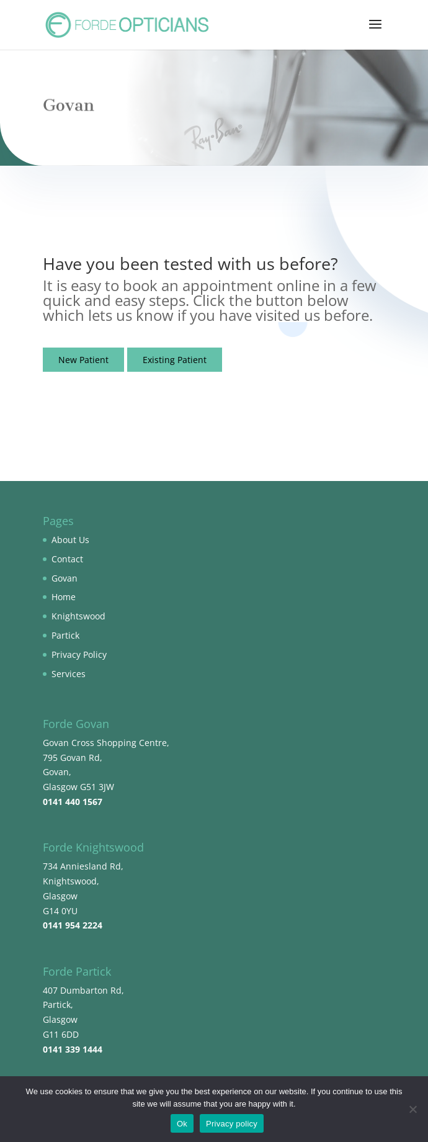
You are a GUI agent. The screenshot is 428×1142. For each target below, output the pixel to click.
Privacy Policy (79, 654)
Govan (64, 578)
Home (63, 597)
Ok (182, 1123)
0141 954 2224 (72, 925)
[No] (412, 1109)
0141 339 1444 (72, 1049)
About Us (70, 540)
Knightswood (78, 616)
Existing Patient (175, 360)
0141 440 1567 (72, 801)
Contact (67, 559)
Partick (65, 635)
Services (68, 674)
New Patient (83, 360)
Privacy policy (231, 1123)
